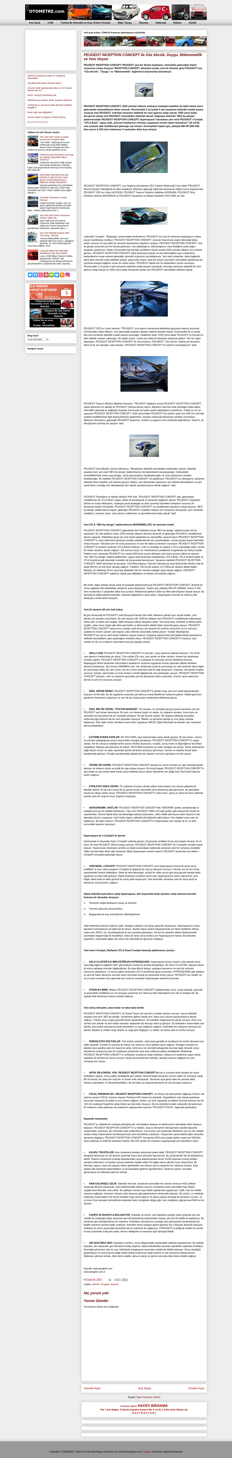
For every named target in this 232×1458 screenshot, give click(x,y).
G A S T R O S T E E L (38, 122)
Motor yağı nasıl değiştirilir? (40, 112)
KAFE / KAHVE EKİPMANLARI (42, 95)
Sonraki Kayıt (92, 1388)
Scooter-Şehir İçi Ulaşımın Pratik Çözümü (47, 117)
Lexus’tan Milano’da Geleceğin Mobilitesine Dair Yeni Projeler (54, 252)
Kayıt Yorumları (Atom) (148, 1397)
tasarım (115, 1284)
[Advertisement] (51, 49)
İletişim (177, 22)
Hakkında (161, 22)
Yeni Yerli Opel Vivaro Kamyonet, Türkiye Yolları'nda (55, 216)
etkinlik (95, 1284)
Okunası (143, 22)
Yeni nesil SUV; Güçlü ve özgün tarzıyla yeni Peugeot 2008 (54, 138)
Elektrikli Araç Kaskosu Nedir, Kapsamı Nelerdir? (50, 100)
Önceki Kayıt (196, 1388)
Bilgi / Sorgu (125, 22)
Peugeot (105, 1284)
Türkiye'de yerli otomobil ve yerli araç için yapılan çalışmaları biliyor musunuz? (57, 157)
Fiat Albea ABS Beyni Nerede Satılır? (45, 83)
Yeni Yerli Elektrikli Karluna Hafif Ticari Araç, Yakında (54, 234)
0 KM (50, 22)
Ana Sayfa (34, 22)
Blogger (147, 1451)
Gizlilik (192, 22)
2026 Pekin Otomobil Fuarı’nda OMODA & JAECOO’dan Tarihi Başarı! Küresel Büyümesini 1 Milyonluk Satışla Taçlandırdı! (54, 178)
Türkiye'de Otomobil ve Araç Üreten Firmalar (86, 22)
